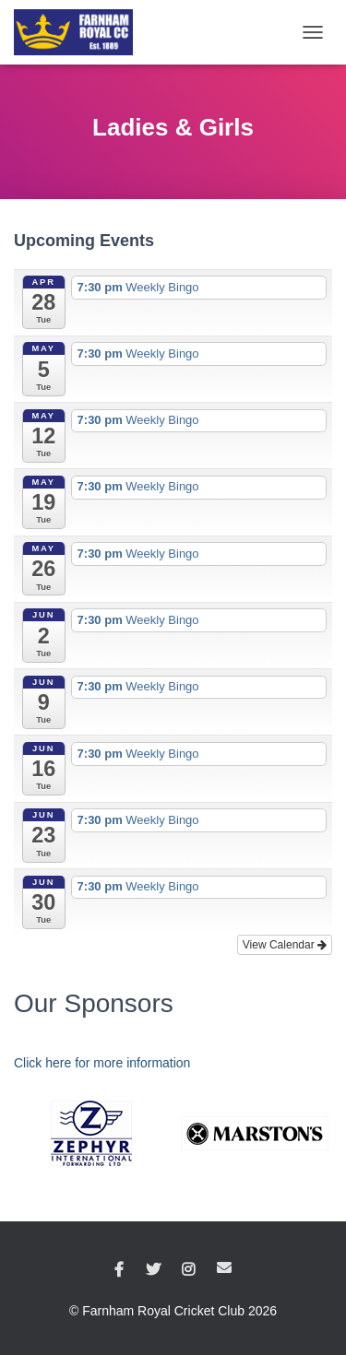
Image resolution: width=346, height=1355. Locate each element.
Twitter (153, 1270)
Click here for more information (102, 1062)
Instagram (188, 1270)
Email (224, 1267)
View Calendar (285, 944)
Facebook (119, 1270)
